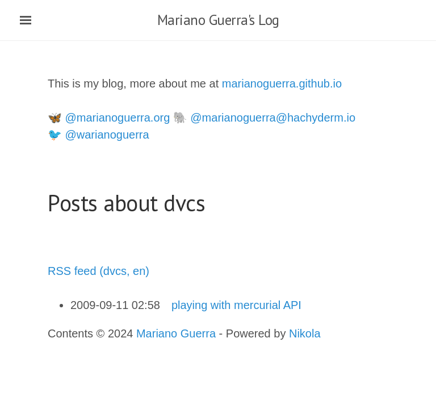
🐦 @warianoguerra (98, 134)
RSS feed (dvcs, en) (98, 271)
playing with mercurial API (236, 305)
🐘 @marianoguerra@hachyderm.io (264, 117)
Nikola (305, 333)
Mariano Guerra (176, 333)
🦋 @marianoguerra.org (109, 117)
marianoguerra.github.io (282, 83)
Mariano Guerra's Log (218, 20)
